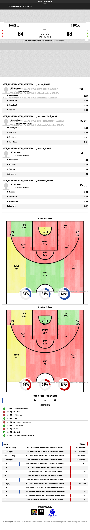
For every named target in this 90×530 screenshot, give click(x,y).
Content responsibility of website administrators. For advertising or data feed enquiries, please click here (54, 522)
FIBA (37, 513)
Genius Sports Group (52, 513)
